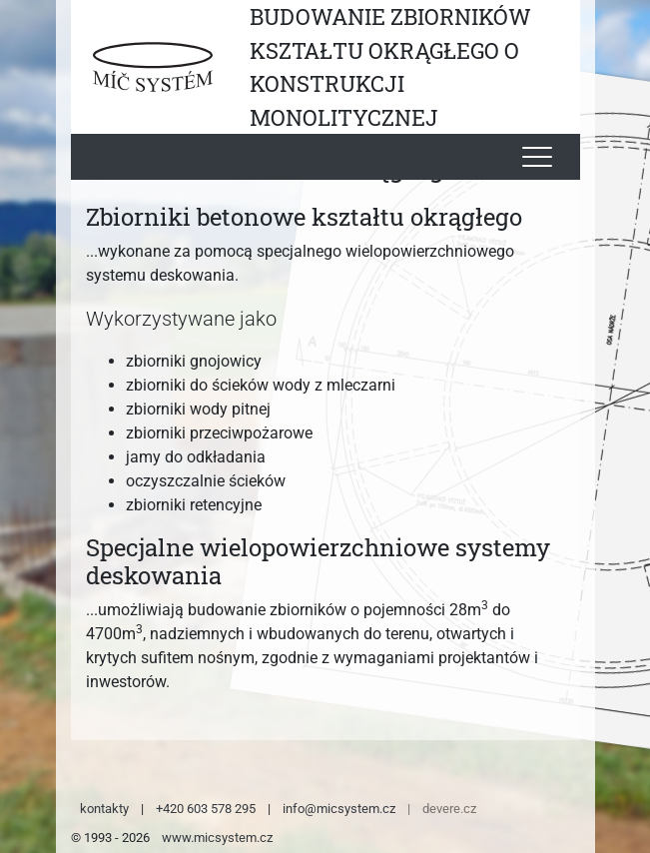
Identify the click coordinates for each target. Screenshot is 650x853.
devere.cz (449, 808)
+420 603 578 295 (206, 808)
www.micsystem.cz (217, 837)
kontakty (104, 808)
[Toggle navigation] (537, 157)
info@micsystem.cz (339, 808)
